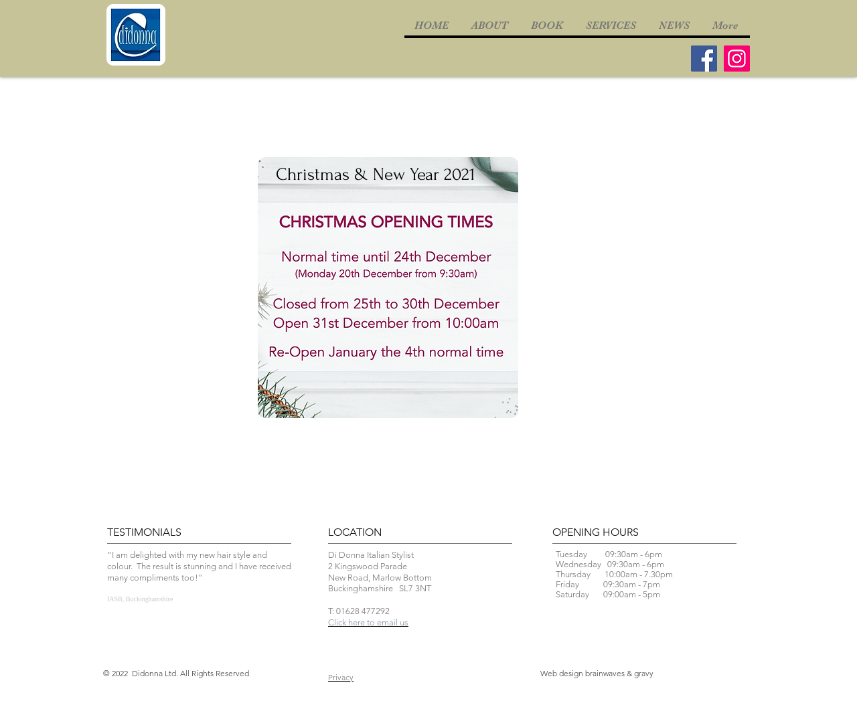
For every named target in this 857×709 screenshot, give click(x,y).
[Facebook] (704, 58)
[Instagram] (737, 58)
